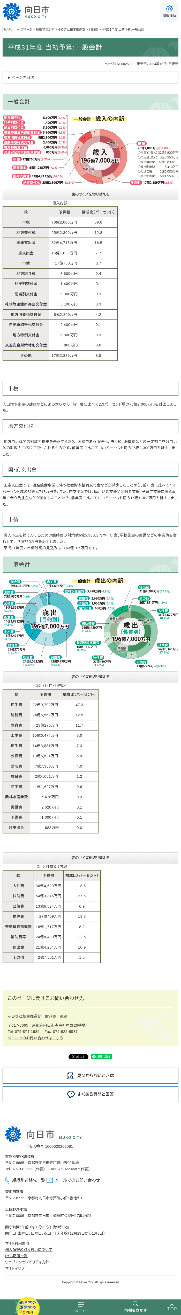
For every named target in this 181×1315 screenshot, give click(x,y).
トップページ (24, 29)
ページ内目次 (23, 77)
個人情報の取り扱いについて (28, 1250)
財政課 (93, 29)
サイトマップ (15, 1268)
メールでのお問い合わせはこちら (35, 1038)
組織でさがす (45, 29)
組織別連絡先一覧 (28, 1180)
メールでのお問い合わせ (77, 1180)
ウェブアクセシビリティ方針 (27, 1262)
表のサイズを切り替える (91, 194)
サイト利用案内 (17, 1243)
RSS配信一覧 (16, 1256)
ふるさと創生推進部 (24, 1016)
